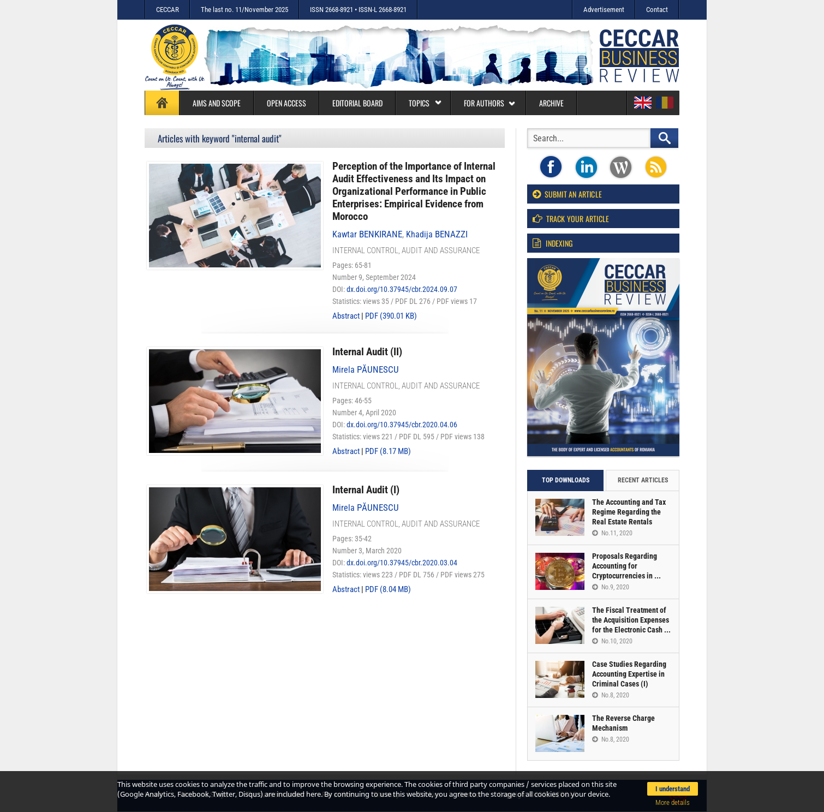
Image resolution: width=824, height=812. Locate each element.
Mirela (365, 370)
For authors (490, 103)
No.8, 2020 (610, 695)
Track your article (571, 218)
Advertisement (603, 9)
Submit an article (567, 194)
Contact (657, 9)
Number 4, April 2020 (364, 412)
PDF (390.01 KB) (391, 316)
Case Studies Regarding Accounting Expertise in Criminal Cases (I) (629, 674)
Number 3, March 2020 (367, 550)
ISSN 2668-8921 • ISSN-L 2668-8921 (358, 9)
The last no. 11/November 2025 (244, 9)
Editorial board (357, 103)
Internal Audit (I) (365, 489)
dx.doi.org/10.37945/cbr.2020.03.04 (402, 562)
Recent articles (643, 480)
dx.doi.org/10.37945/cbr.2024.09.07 (402, 289)
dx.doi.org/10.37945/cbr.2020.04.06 (402, 424)
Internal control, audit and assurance (406, 250)
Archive (551, 103)
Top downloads (565, 480)
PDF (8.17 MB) (388, 451)
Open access (286, 103)
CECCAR (167, 9)
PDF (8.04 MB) (388, 589)
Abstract (346, 316)
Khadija (437, 234)
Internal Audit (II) (367, 351)
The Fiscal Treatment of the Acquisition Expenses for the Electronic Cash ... (631, 620)
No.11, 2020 (612, 533)
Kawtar (367, 234)
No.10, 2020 (612, 641)
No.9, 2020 (610, 587)
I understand (672, 789)
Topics (425, 103)
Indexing (552, 243)
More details (672, 802)
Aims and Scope (217, 103)
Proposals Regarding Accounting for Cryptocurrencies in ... (626, 566)
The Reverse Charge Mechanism (623, 723)
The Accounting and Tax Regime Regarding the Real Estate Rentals (629, 512)
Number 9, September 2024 (374, 277)
